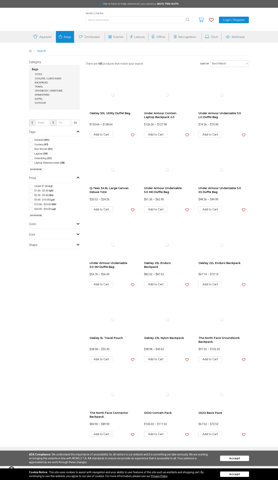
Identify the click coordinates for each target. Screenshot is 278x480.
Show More (36, 169)
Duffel (39, 99)
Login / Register (234, 20)
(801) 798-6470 (168, 3)
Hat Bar (99, 13)
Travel (39, 86)
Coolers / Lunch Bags (48, 78)
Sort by (204, 64)
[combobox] (229, 63)
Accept (234, 458)
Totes (38, 74)
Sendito (90, 13)
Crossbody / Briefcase (49, 90)
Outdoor (40, 103)
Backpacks (41, 82)
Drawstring (42, 94)
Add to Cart (101, 134)
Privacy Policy (159, 476)
